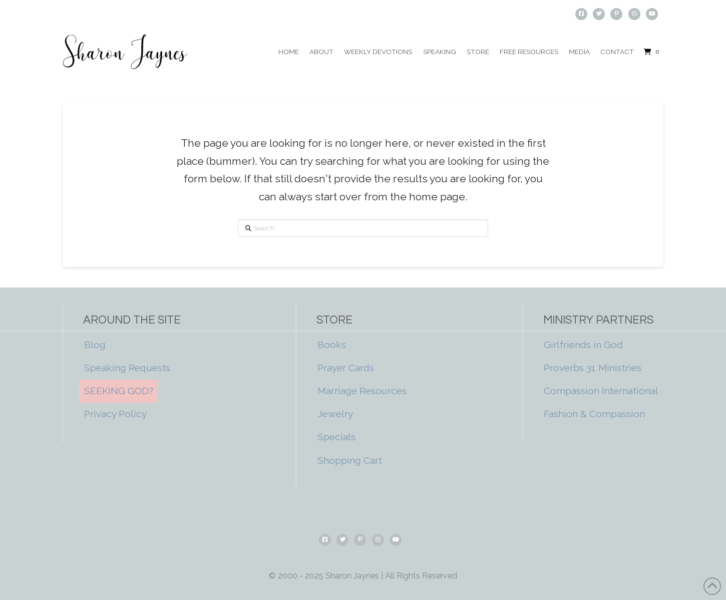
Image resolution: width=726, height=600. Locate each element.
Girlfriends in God (583, 344)
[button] (651, 52)
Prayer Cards (345, 367)
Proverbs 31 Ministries (592, 367)
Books (331, 344)
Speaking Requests (127, 367)
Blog (95, 344)
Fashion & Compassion (594, 413)
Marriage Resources (362, 390)
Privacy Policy (115, 413)
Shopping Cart (349, 460)
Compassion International (601, 390)
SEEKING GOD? (118, 390)
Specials (336, 436)
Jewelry (335, 413)
